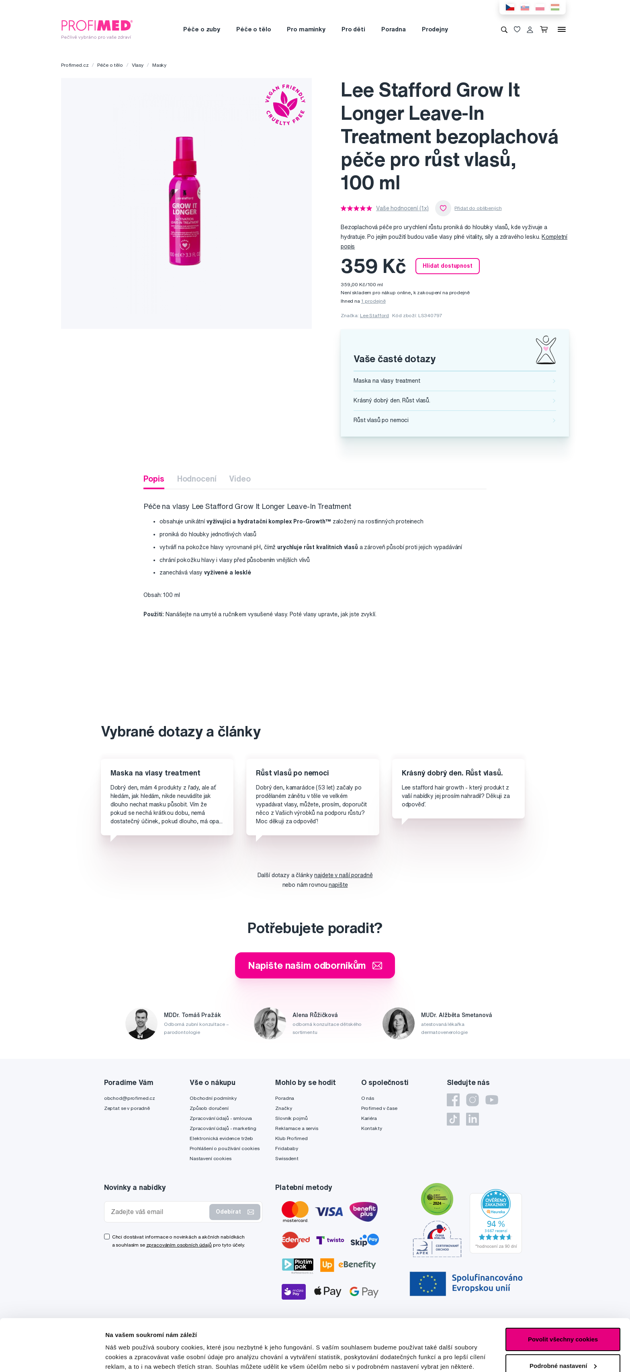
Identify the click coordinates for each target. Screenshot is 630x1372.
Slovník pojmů (291, 1118)
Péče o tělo (253, 29)
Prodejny (435, 29)
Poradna (393, 29)
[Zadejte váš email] (159, 1211)
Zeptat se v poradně (127, 1108)
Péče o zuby (201, 29)
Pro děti (353, 29)
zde (222, 1334)
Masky (159, 65)
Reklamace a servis (296, 1128)
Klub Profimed (291, 1138)
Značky (283, 1108)
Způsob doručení (209, 1108)
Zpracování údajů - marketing (223, 1128)
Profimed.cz (74, 65)
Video (239, 478)
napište (338, 885)
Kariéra (369, 1118)
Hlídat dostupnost (447, 266)
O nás (367, 1098)
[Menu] (561, 29)
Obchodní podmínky (213, 1098)
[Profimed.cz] (97, 29)
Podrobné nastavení (134, 1356)
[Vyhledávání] (504, 29)
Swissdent (287, 1158)
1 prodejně (373, 301)
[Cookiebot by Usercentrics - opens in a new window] (52, 1356)
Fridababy (286, 1148)
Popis (153, 478)
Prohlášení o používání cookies (225, 1148)
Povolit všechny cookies (563, 1287)
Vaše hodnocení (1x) (402, 208)
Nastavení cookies (210, 1158)
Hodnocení (197, 478)
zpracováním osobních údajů (179, 1244)
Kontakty (371, 1128)
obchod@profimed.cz (129, 1098)
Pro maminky (306, 29)
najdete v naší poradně (343, 875)
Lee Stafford (374, 315)
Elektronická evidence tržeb (221, 1138)
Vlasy (137, 65)
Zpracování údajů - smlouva (221, 1118)
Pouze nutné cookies (563, 1340)
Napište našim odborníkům (315, 965)
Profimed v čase (379, 1108)
